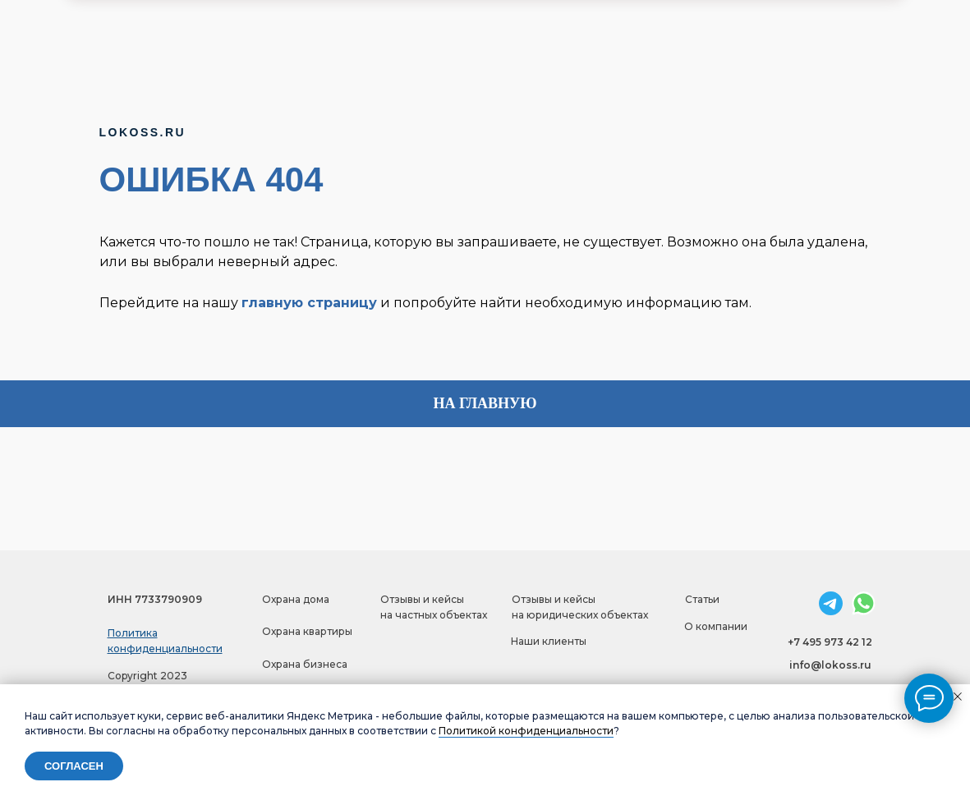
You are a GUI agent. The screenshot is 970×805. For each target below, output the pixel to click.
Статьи (702, 599)
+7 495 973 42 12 (830, 642)
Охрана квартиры (307, 631)
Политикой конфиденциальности (526, 730)
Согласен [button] (73, 766)
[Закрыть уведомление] (957, 696)
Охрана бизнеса (304, 664)
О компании (715, 626)
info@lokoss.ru (830, 665)
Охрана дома (295, 599)
